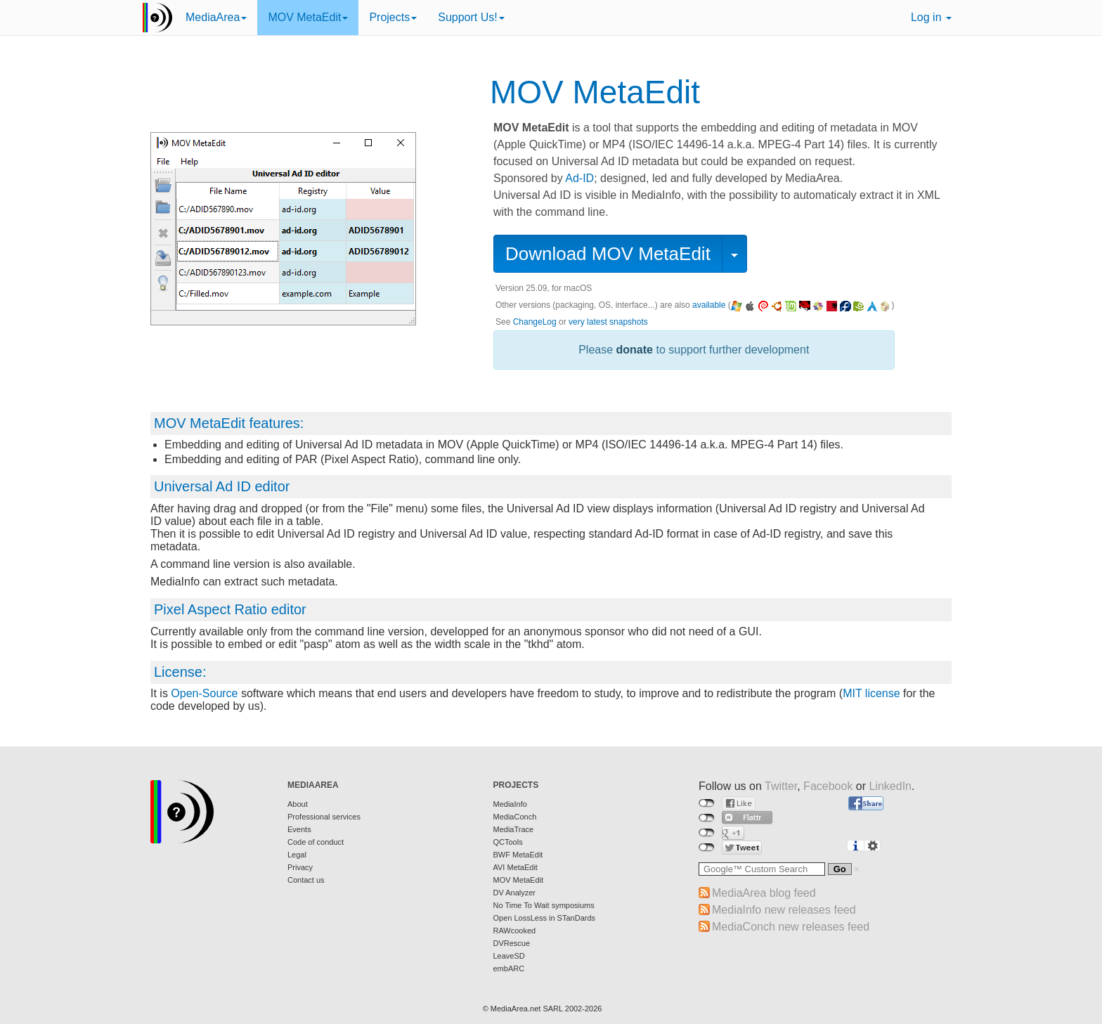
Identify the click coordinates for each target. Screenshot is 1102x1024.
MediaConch (515, 816)
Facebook (828, 786)
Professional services (324, 816)
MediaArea (216, 17)
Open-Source (204, 693)
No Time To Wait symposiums (544, 905)
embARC (509, 968)
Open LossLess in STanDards (544, 918)
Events (299, 829)
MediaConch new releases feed (790, 927)
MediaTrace (513, 829)
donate (634, 350)
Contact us (306, 880)
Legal (296, 854)
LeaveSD (509, 956)
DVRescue (512, 943)
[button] (734, 254)
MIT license (871, 693)
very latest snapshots (608, 322)
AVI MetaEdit (515, 867)
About (297, 804)
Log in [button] (931, 17)
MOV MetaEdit (308, 17)
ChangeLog (535, 322)
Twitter (781, 786)
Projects (393, 17)
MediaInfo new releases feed (784, 910)
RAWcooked (514, 930)
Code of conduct (315, 842)
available (708, 305)
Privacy (300, 867)
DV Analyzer (514, 892)
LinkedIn (890, 786)
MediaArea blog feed (764, 893)
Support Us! (471, 17)
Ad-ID (579, 178)
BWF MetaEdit (518, 854)
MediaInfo (510, 804)
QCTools (508, 842)
